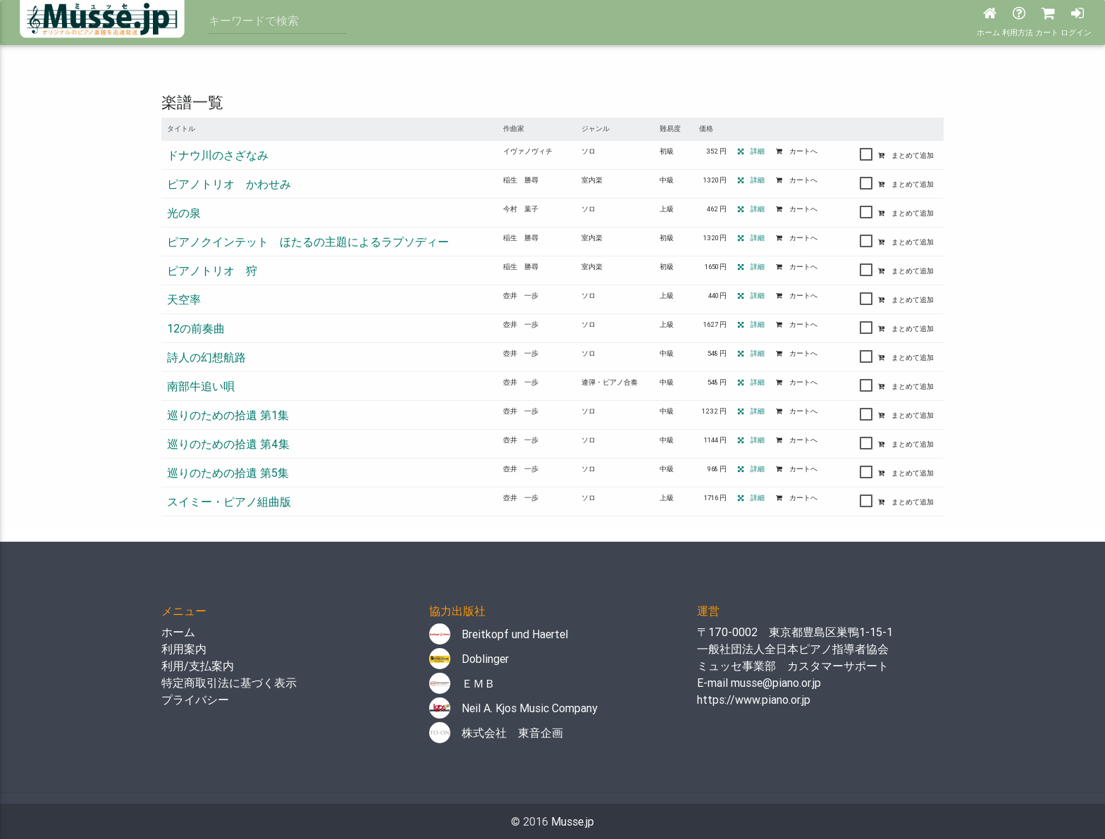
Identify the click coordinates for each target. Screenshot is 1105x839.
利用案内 (183, 649)
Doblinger (469, 659)
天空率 (184, 299)
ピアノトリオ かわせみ (229, 184)
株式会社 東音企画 (496, 733)
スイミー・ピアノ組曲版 (229, 502)
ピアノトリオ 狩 (212, 270)
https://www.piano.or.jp (753, 699)
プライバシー (195, 699)
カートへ (796, 151)
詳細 (751, 151)
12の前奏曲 (196, 328)
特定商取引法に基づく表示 (229, 683)
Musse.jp (572, 821)
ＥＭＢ (462, 683)
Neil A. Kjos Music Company (513, 708)
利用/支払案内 (197, 666)
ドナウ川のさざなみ (217, 155)
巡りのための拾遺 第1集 (228, 415)
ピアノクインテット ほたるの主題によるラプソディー (308, 242)
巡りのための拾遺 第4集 (228, 444)
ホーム (178, 632)
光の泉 (184, 213)
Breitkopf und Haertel (498, 634)
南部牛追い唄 (201, 386)
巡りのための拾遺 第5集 (228, 473)
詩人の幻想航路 (206, 357)
